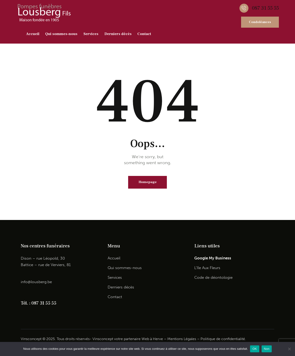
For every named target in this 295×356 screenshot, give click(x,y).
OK (254, 348)
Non (267, 348)
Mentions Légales (181, 339)
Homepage (148, 182)
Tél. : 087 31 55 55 (38, 303)
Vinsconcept (102, 339)
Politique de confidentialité (223, 339)
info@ (26, 282)
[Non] (289, 349)
